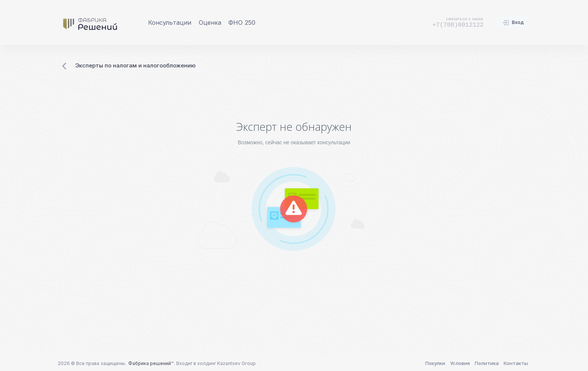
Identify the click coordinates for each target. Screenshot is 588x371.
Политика (487, 363)
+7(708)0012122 (458, 24)
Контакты (516, 363)
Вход (513, 22)
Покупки (435, 363)
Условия (460, 363)
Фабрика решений (149, 363)
